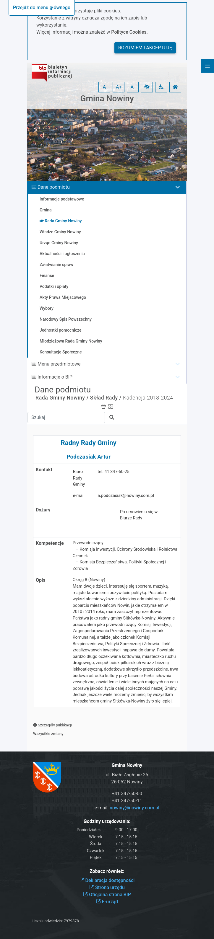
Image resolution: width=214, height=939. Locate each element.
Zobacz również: (107, 871)
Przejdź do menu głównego (41, 7)
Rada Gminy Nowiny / (62, 398)
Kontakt (44, 469)
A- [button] (133, 87)
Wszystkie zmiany (48, 733)
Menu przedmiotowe (59, 364)
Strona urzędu (107, 887)
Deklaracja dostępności (107, 880)
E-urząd (107, 901)
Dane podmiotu (54, 187)
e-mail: (127, 808)
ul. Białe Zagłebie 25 (127, 774)
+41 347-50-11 (127, 800)
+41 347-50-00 (127, 793)
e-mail (79, 495)
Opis (40, 580)
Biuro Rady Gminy (79, 478)
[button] (147, 87)
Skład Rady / (105, 398)
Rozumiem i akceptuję (145, 47)
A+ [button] (119, 87)
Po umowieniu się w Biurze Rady (139, 515)
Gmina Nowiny (107, 98)
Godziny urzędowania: (107, 821)
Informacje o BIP (55, 377)
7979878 (71, 921)
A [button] (104, 87)
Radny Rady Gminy (88, 442)
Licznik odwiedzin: (47, 921)
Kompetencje (50, 543)
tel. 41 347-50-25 (113, 471)
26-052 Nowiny (126, 782)
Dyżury (43, 510)
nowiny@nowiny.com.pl (134, 808)
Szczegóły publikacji (52, 725)
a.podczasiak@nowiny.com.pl (126, 495)
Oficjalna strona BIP (107, 894)
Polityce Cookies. (129, 32)
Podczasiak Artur (89, 456)
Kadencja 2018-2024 (148, 398)
